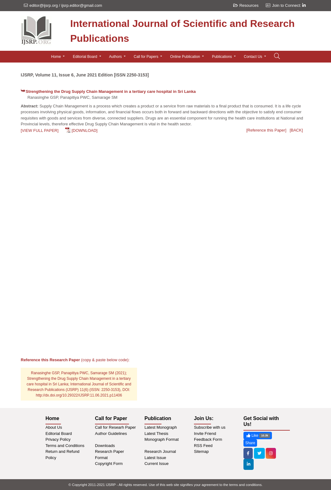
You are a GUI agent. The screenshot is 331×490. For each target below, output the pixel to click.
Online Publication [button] (185, 56)
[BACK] (296, 130)
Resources (246, 5)
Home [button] (56, 56)
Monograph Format (161, 439)
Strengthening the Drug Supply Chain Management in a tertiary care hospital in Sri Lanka (111, 91)
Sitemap (201, 451)
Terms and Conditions (64, 445)
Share (250, 443)
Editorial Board (58, 433)
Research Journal (160, 451)
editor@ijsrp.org (43, 5)
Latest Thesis (156, 433)
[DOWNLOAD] (84, 130)
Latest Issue (155, 457)
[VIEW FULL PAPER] (39, 130)
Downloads (105, 445)
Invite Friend (205, 433)
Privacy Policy (58, 439)
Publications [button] (222, 56)
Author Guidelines (111, 433)
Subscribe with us (210, 427)
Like (257, 435)
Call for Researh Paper (115, 427)
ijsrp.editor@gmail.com (81, 5)
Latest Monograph (160, 427)
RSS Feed (203, 445)
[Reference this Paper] (266, 130)
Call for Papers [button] (146, 56)
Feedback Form (208, 439)
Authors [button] (116, 56)
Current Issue (156, 463)
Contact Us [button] (253, 56)
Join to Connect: (289, 5)
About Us (53, 427)
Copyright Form (109, 463)
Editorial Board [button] (85, 56)
